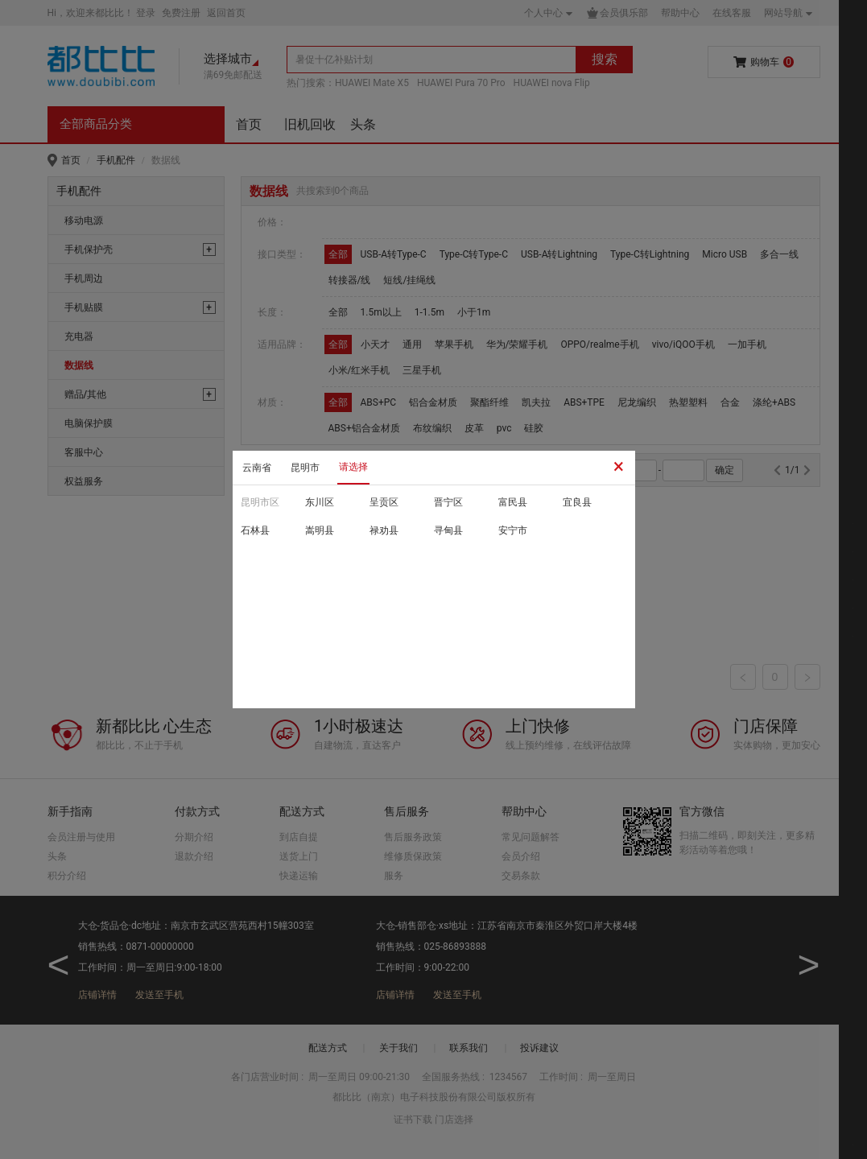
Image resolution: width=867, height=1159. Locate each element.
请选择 (353, 466)
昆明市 (305, 467)
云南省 (256, 467)
